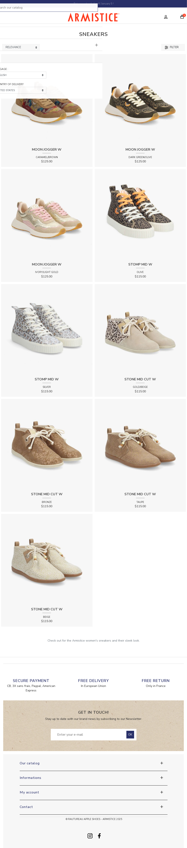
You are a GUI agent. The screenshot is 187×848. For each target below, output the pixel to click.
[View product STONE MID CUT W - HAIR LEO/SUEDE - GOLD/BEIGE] (140, 329)
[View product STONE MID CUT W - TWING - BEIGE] (47, 559)
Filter (172, 47)
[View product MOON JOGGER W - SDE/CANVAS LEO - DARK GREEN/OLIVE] (140, 100)
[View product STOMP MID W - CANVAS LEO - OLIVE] (140, 214)
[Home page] (93, 18)
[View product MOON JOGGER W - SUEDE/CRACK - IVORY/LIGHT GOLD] (47, 214)
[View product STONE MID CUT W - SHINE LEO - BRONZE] (47, 444)
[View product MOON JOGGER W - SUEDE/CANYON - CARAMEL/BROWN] (47, 100)
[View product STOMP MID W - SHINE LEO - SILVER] (47, 329)
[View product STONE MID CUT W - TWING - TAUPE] (140, 444)
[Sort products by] (21, 47)
